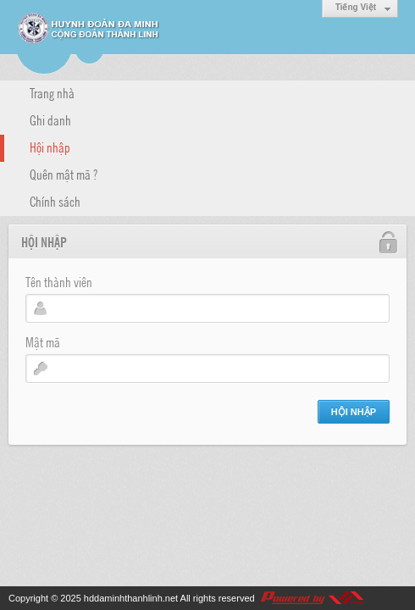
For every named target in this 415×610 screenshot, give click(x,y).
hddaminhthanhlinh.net (131, 598)
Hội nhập (50, 146)
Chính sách (55, 200)
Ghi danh (50, 119)
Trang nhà (52, 92)
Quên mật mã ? (63, 173)
